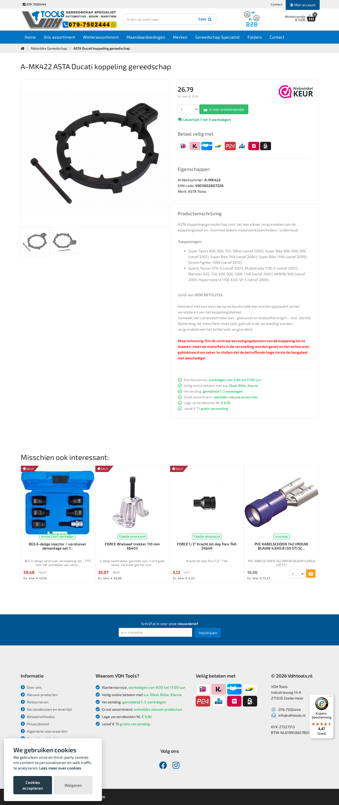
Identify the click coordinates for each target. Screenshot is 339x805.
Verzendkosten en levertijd (46, 709)
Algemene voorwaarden (44, 731)
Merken (180, 36)
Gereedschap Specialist (217, 36)
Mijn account (302, 5)
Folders (255, 36)
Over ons (31, 687)
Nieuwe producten (39, 694)
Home (30, 36)
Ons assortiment (59, 36)
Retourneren (34, 702)
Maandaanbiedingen (146, 36)
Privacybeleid (35, 724)
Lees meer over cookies (60, 768)
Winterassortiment (101, 36)
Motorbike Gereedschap (49, 48)
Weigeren (73, 785)
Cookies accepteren (32, 785)
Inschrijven (208, 633)
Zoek (205, 20)
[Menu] (330, 697)
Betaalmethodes (38, 716)
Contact (276, 4)
